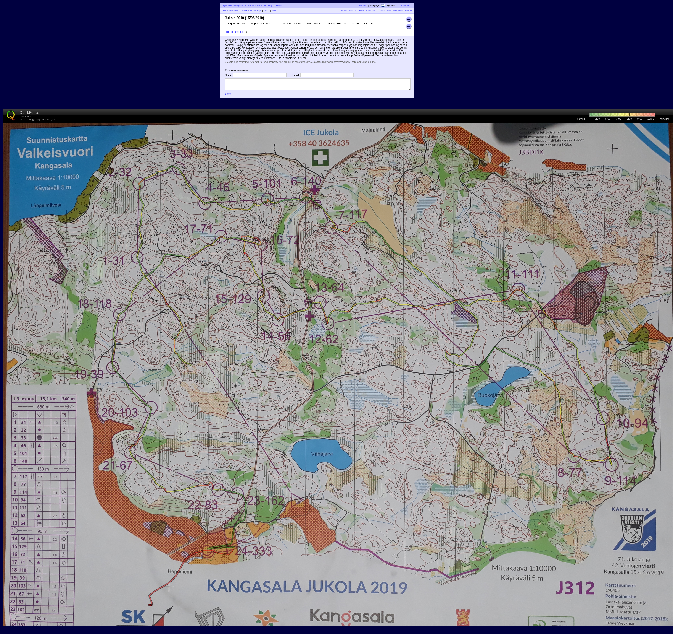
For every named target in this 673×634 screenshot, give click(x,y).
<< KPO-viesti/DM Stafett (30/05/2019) (358, 11)
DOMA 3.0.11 (406, 5)
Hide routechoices (230, 11)
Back (274, 11)
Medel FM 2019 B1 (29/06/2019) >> (395, 11)
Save (228, 93)
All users (362, 5)
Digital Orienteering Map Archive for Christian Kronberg (247, 5)
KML (266, 11)
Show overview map (251, 11)
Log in (279, 5)
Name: (228, 75)
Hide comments (234, 31)
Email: (295, 75)
